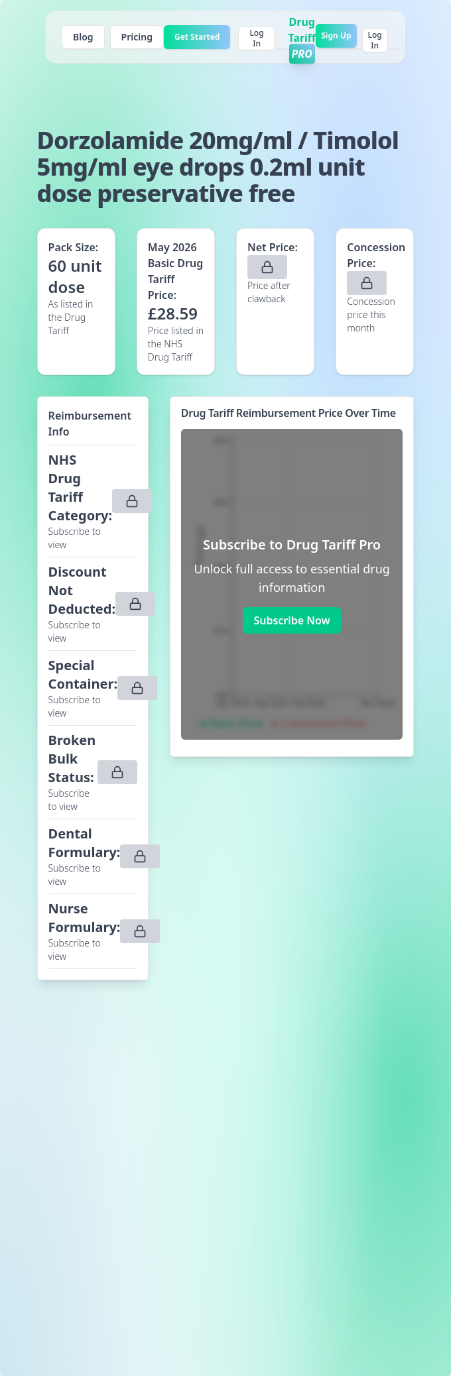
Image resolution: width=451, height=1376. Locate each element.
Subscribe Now (291, 620)
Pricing (137, 36)
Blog (83, 36)
